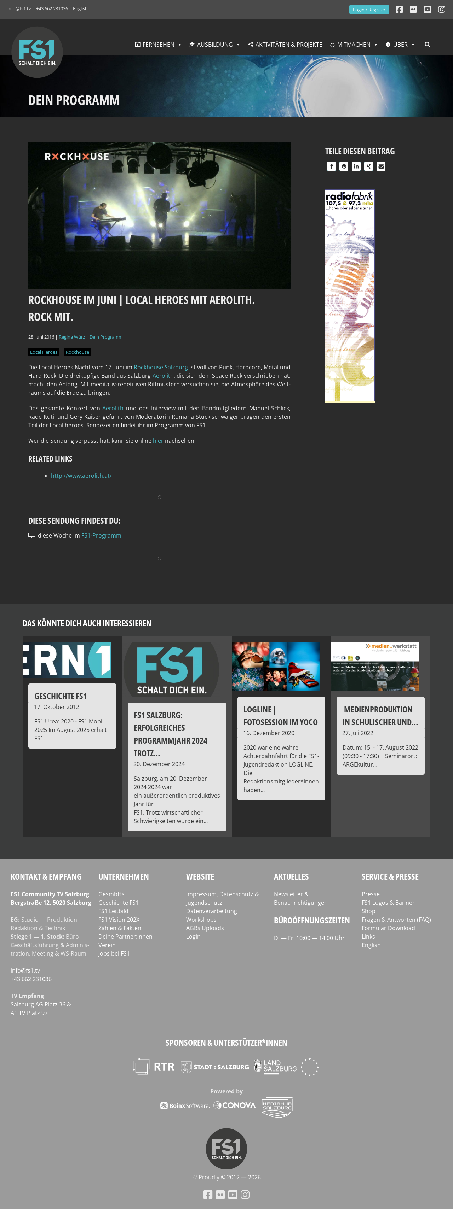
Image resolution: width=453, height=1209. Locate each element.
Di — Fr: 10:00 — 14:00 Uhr (309, 938)
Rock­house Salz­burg (161, 367)
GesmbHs (111, 894)
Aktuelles (291, 876)
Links (368, 936)
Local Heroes (43, 352)
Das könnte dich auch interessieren (87, 623)
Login (193, 936)
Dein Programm (106, 337)
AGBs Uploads (205, 928)
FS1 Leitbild (113, 911)
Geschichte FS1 (118, 902)
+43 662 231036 (52, 8)
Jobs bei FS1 (114, 953)
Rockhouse (77, 352)
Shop (368, 911)
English (80, 8)
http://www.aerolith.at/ (81, 476)
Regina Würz (72, 337)
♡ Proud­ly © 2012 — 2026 (226, 1177)
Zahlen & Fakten (119, 928)
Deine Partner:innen (125, 936)
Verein (107, 945)
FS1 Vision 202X (118, 919)
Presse (371, 894)
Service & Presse (390, 876)
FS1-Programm (101, 535)
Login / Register (369, 9)
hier (158, 441)
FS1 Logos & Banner (388, 902)
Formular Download (388, 928)
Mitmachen (354, 44)
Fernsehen (158, 44)
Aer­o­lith (163, 376)
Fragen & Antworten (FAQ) (396, 919)
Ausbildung (215, 44)
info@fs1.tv (19, 8)
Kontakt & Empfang (46, 876)
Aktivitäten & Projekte (289, 44)
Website (200, 876)
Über (400, 44)
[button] (331, 166)
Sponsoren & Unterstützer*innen (226, 1042)
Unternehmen (123, 876)
